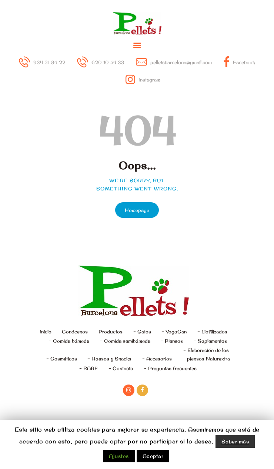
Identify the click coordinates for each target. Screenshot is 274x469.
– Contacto (120, 368)
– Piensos (172, 341)
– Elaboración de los (206, 355)
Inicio (45, 332)
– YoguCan (174, 332)
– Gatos (142, 332)
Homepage (137, 210)
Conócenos (75, 332)
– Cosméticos (61, 359)
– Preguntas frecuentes (170, 368)
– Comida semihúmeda (125, 341)
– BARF (88, 368)
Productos (110, 332)
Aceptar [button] (153, 456)
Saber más (235, 441)
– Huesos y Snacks (109, 359)
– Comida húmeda (69, 341)
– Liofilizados (212, 332)
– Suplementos (210, 341)
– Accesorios (157, 359)
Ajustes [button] (119, 456)
